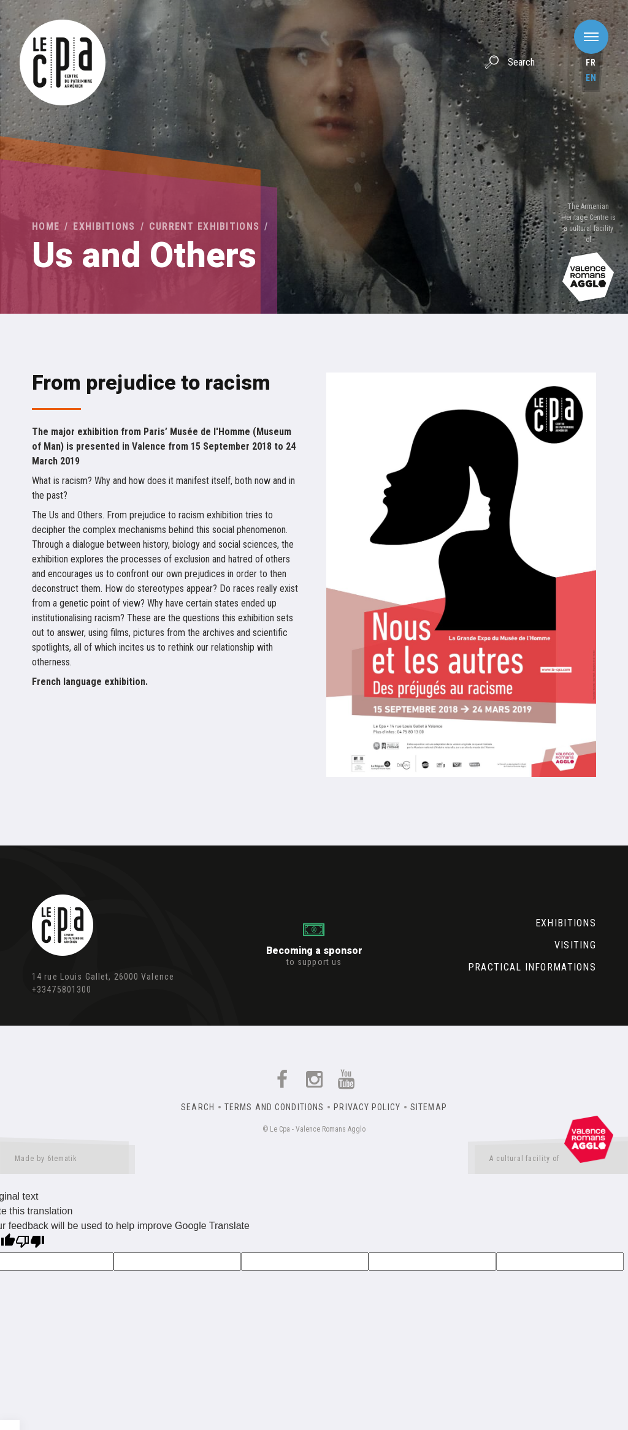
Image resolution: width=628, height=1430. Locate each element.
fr (591, 62)
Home (45, 226)
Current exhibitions (204, 226)
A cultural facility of (551, 1161)
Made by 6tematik (67, 1161)
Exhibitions (104, 226)
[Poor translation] (30, 1242)
